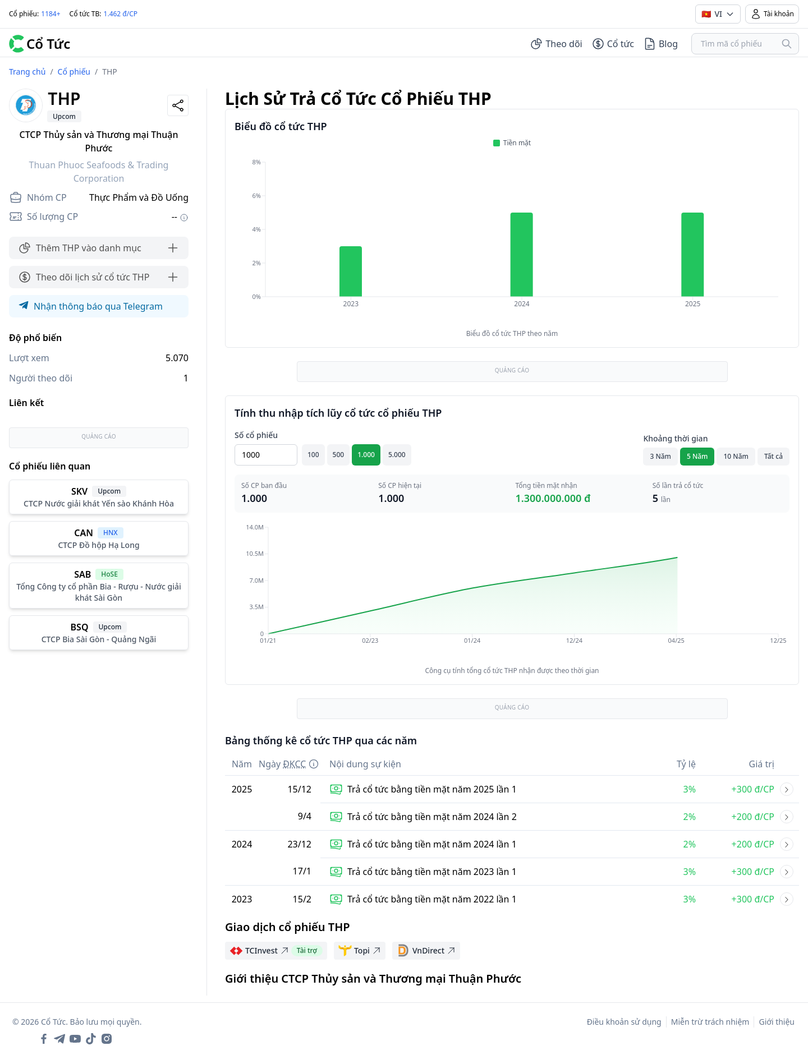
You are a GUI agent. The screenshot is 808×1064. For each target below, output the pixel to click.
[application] (512, 240)
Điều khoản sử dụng (624, 1021)
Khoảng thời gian (675, 438)
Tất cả (773, 456)
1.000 (366, 454)
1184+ (50, 14)
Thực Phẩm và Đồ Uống (139, 197)
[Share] (178, 105)
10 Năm (735, 456)
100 (313, 454)
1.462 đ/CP (121, 14)
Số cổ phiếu (256, 435)
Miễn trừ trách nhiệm (710, 1021)
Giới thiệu (777, 1021)
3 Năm (660, 456)
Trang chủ (27, 71)
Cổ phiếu (74, 71)
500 (339, 454)
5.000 (397, 454)
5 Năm (697, 456)
